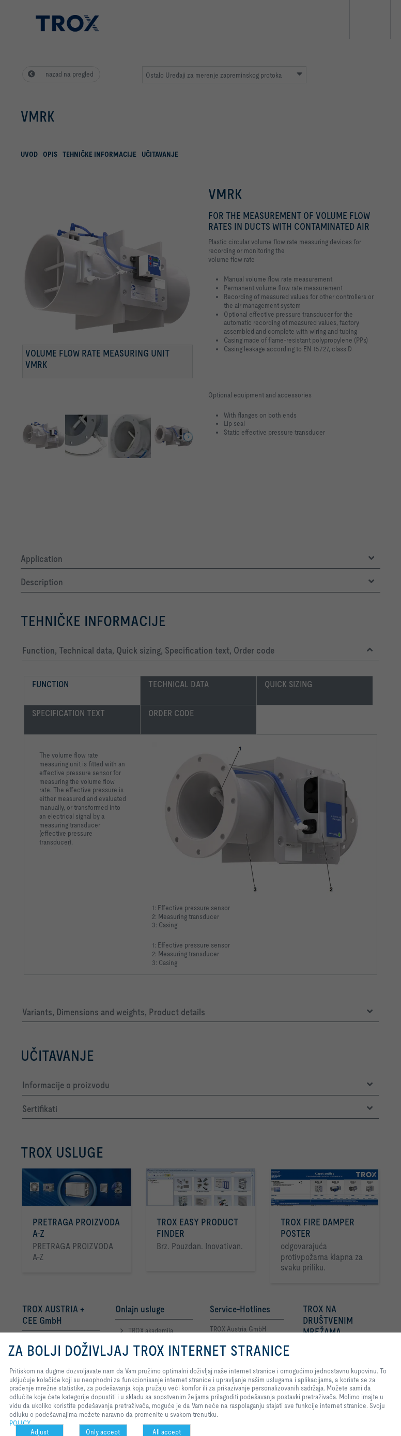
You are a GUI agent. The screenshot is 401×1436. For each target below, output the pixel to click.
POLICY (20, 1423)
